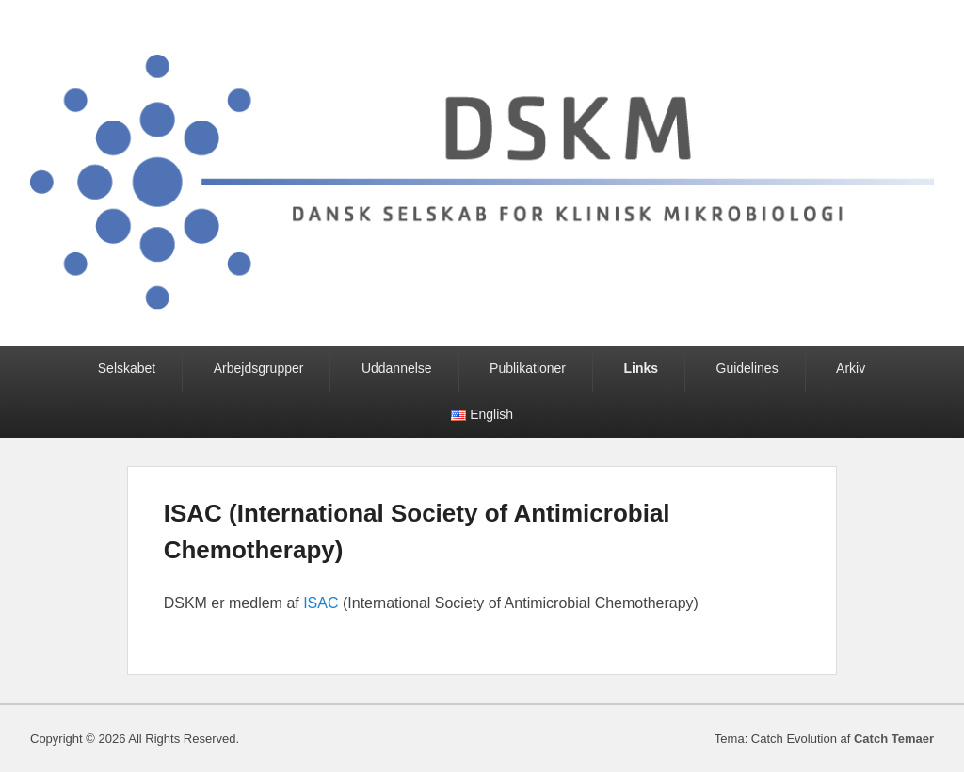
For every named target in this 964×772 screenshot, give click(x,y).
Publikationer (528, 368)
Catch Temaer (894, 739)
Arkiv (850, 368)
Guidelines (747, 368)
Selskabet (126, 368)
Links (640, 368)
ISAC (320, 603)
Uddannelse (397, 368)
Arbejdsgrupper (259, 368)
